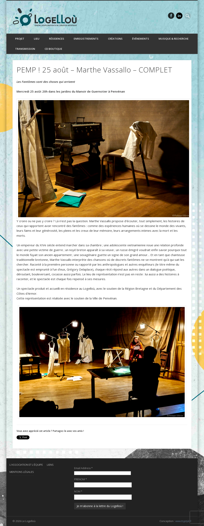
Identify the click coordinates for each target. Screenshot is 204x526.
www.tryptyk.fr (183, 521)
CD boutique (53, 49)
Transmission (25, 49)
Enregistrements (86, 38)
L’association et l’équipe (26, 464)
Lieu (36, 38)
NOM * (78, 491)
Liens (50, 464)
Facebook (171, 16)
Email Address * (83, 468)
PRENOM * (80, 479)
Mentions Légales (22, 472)
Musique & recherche (173, 38)
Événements (140, 38)
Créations (115, 38)
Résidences (56, 38)
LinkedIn (179, 16)
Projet (19, 38)
